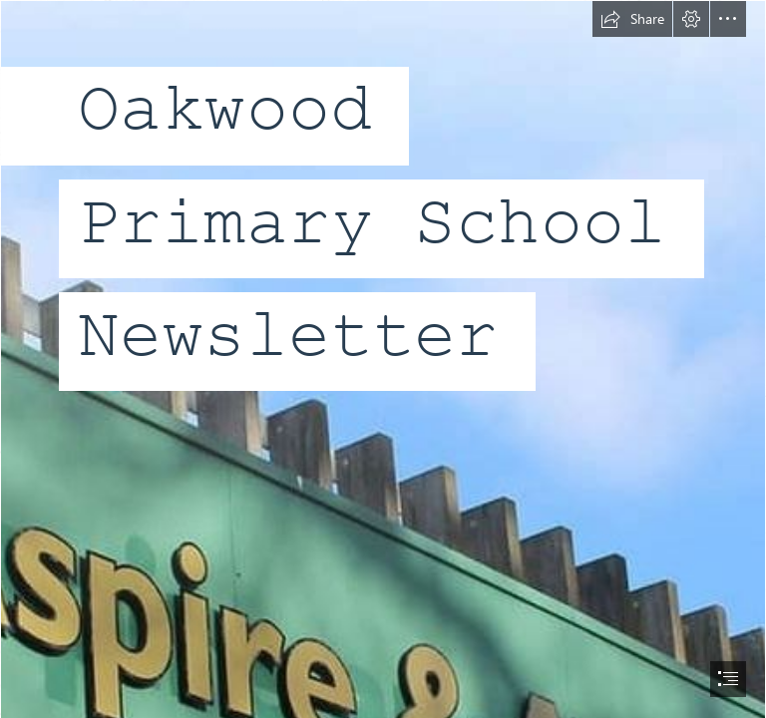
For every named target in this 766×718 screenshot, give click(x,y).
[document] (383, 359)
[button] (632, 19)
